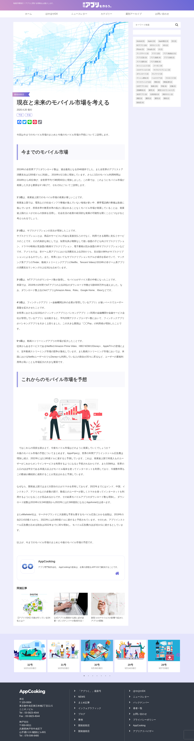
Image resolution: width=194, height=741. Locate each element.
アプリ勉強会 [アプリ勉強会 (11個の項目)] (169, 53)
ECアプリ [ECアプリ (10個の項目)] (142, 45)
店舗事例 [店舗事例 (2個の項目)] (141, 90)
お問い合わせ (162, 14)
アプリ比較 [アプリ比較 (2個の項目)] (169, 57)
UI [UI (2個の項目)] (161, 49)
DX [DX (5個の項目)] (174, 41)
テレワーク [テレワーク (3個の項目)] (157, 74)
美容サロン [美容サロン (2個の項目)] (168, 94)
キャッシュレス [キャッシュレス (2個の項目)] (143, 66)
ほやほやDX (51, 14)
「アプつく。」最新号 (89, 691)
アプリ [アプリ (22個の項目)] (156, 53)
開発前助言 (84, 725)
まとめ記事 (84, 702)
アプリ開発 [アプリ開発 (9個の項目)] (155, 62)
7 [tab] (109, 675)
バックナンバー (141, 702)
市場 (29, 115)
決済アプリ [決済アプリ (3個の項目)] (142, 94)
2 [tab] (88, 675)
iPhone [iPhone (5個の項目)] (140, 49)
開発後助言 (84, 731)
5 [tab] (101, 675)
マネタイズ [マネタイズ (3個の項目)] (171, 78)
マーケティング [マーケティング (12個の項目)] (144, 82)
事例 (80, 719)
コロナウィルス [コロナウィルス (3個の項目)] (143, 70)
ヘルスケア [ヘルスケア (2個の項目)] (157, 78)
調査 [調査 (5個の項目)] (139, 98)
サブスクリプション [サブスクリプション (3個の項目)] (162, 70)
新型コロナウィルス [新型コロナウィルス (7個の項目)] (166, 90)
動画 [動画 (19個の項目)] (154, 86)
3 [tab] (92, 675)
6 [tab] (105, 675)
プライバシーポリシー (144, 719)
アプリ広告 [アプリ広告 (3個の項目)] (142, 57)
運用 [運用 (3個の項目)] (157, 98)
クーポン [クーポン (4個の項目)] (158, 66)
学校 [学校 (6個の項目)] (164, 86)
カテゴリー (106, 14)
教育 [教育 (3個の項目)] (151, 90)
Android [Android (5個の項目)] (140, 41)
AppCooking (139, 725)
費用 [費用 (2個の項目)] (148, 98)
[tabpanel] (30, 656)
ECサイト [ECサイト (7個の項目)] (155, 45)
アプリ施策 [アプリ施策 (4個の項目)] (155, 57)
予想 (20, 115)
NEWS (81, 697)
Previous (15, 656)
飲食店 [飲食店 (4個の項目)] (140, 102)
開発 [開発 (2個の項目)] (166, 98)
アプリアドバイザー (143, 731)
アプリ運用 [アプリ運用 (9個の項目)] (142, 62)
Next (177, 656)
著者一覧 (137, 708)
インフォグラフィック (89, 708)
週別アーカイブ (134, 14)
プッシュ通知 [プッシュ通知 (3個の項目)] (143, 78)
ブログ (81, 714)
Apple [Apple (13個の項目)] (151, 41)
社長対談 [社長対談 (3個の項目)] (154, 94)
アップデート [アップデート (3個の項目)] (143, 53)
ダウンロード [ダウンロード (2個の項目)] (143, 74)
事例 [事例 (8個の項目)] (157, 82)
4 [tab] (97, 675)
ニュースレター (79, 14)
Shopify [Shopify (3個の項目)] (151, 49)
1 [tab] (84, 675)
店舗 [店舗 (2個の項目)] (173, 86)
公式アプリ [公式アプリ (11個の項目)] (142, 86)
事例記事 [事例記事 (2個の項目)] (167, 82)
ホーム (28, 14)
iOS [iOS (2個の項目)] (165, 45)
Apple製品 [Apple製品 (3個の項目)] (163, 41)
